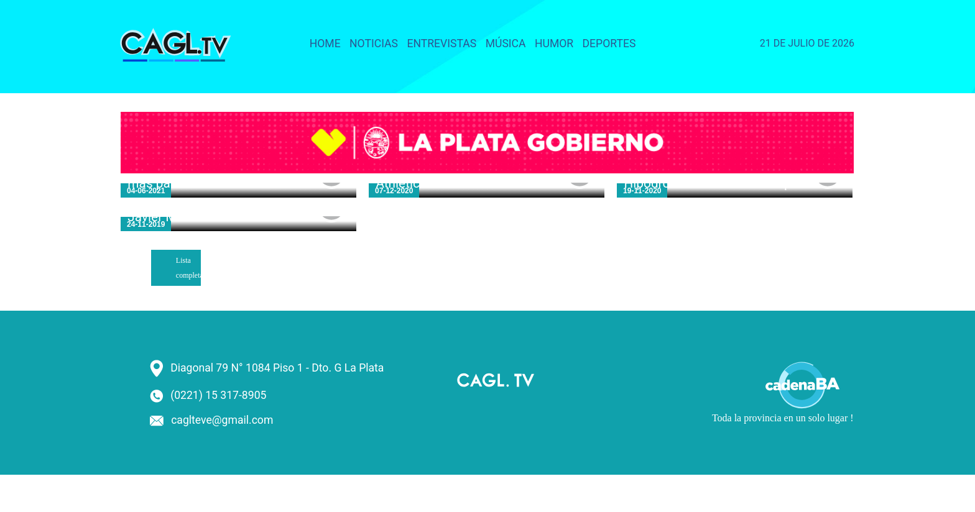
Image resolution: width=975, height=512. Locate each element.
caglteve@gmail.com (222, 420)
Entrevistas (441, 43)
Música (506, 43)
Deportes (609, 43)
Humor (554, 43)
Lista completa (188, 268)
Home (325, 43)
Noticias (373, 43)
